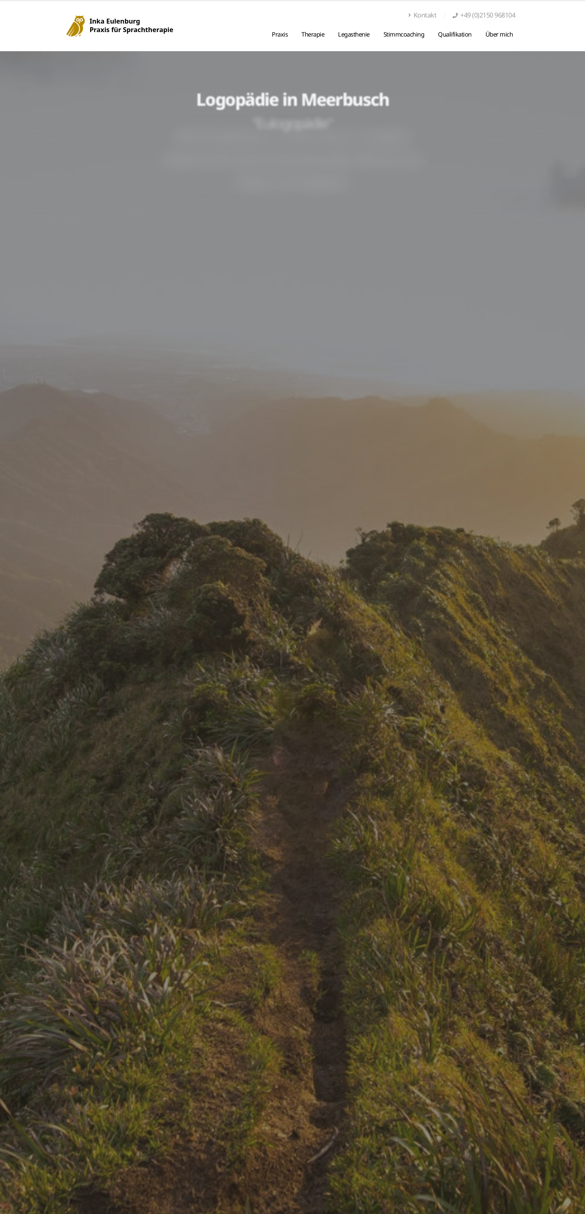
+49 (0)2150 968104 (487, 15)
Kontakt (422, 15)
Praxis (280, 34)
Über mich (499, 34)
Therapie (312, 34)
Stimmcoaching (404, 34)
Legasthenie (354, 34)
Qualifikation (455, 34)
